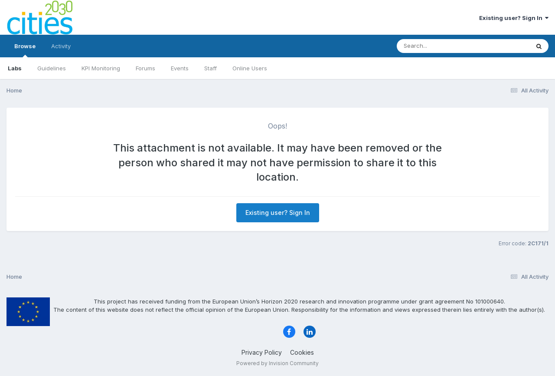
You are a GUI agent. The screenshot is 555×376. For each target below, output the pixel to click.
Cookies (302, 352)
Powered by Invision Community (277, 363)
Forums (145, 68)
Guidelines (51, 68)
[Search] (439, 46)
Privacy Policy (262, 352)
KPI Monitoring (101, 68)
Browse (25, 50)
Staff (210, 68)
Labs (15, 68)
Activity (61, 46)
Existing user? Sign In (513, 17)
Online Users (249, 68)
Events (180, 68)
